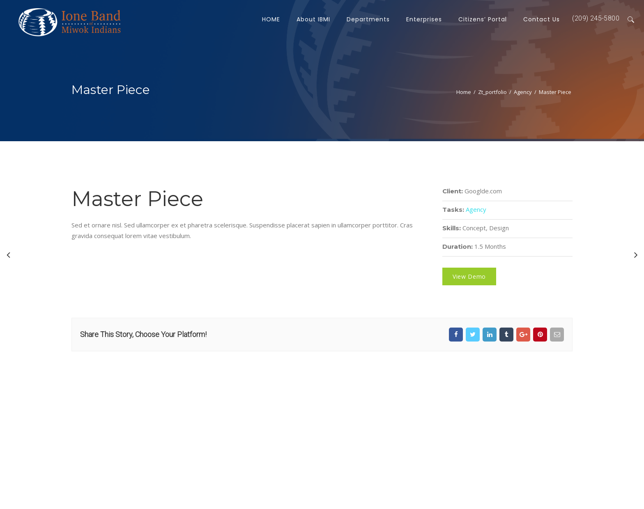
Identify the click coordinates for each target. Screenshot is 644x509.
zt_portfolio (492, 92)
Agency (523, 92)
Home (463, 92)
